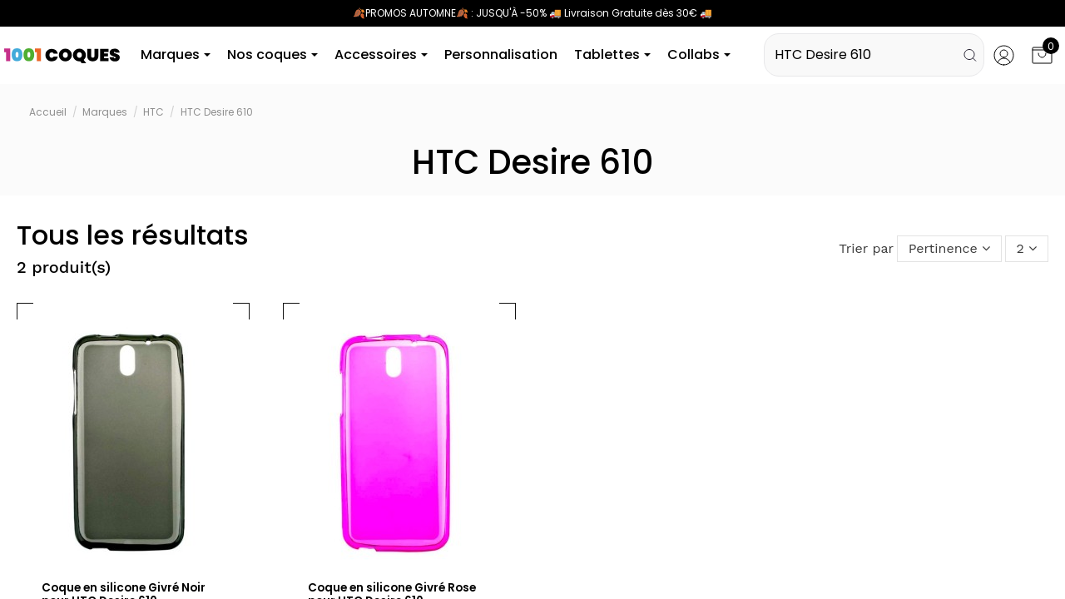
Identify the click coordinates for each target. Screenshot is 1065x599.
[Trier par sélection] (948, 250)
